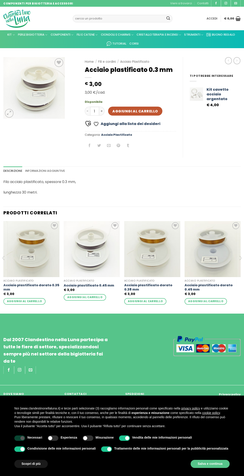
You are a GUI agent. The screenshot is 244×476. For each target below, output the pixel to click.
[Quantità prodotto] (94, 111)
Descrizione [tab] (12, 171)
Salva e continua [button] (210, 463)
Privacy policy (230, 394)
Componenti (62, 35)
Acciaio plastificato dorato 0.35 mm (31, 287)
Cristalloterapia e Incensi (159, 35)
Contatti (203, 3)
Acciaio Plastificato (134, 62)
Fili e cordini (107, 62)
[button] (212, 19)
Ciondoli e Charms (117, 35)
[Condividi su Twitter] (99, 146)
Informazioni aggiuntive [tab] (45, 171)
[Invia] (168, 18)
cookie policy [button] (211, 413)
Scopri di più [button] (31, 463)
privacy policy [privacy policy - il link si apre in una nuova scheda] (190, 408)
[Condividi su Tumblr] (128, 146)
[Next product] (228, 60)
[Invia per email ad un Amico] (109, 146)
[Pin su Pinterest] (118, 146)
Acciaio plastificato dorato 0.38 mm (148, 287)
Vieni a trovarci (181, 3)
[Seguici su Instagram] (226, 3)
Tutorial (116, 43)
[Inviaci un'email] (236, 3)
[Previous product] (236, 60)
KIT (11, 35)
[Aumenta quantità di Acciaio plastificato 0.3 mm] (102, 111)
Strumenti (193, 35)
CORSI (134, 43)
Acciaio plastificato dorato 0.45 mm (209, 287)
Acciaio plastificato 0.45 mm (89, 285)
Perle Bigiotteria (33, 35)
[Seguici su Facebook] (216, 3)
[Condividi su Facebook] (89, 146)
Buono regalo (220, 34)
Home (89, 62)
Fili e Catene (87, 35)
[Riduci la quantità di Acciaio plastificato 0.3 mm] (87, 111)
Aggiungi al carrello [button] (24, 301)
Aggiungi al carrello (135, 111)
